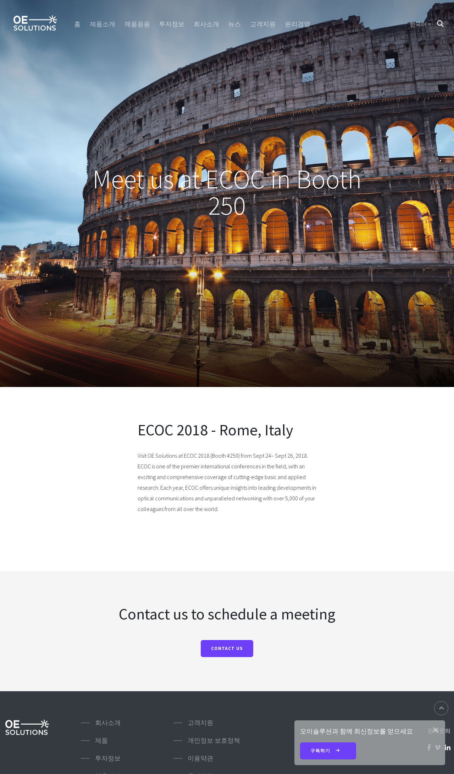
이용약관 (200, 758)
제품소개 (102, 24)
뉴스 (234, 24)
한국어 (418, 24)
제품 (101, 740)
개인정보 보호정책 (214, 740)
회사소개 (206, 24)
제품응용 (137, 24)
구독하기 (328, 751)
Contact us (227, 648)
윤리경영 (297, 24)
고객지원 (263, 24)
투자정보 (171, 24)
